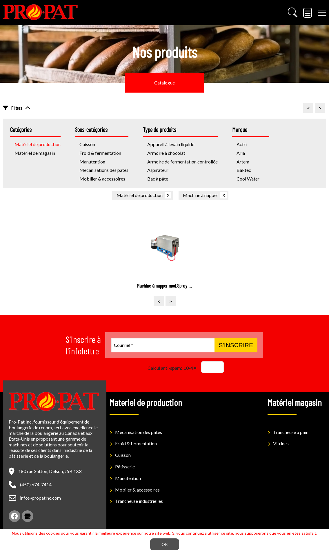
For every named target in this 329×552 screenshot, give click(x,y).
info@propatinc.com (40, 498)
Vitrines (281, 443)
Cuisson (123, 455)
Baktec (244, 170)
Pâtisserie (125, 466)
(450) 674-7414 (36, 484)
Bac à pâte (157, 178)
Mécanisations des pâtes (103, 170)
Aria (241, 153)
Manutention (92, 161)
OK (164, 544)
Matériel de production (140, 195)
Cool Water (248, 178)
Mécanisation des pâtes (138, 432)
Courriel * (123, 345)
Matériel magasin (295, 402)
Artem (243, 161)
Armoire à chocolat (166, 153)
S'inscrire (236, 345)
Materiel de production (146, 402)
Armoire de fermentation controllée (182, 161)
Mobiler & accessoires (137, 489)
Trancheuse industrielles (139, 501)
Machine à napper (200, 195)
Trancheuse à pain (290, 432)
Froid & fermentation (100, 153)
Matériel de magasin (34, 153)
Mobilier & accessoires (102, 178)
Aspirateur (157, 170)
